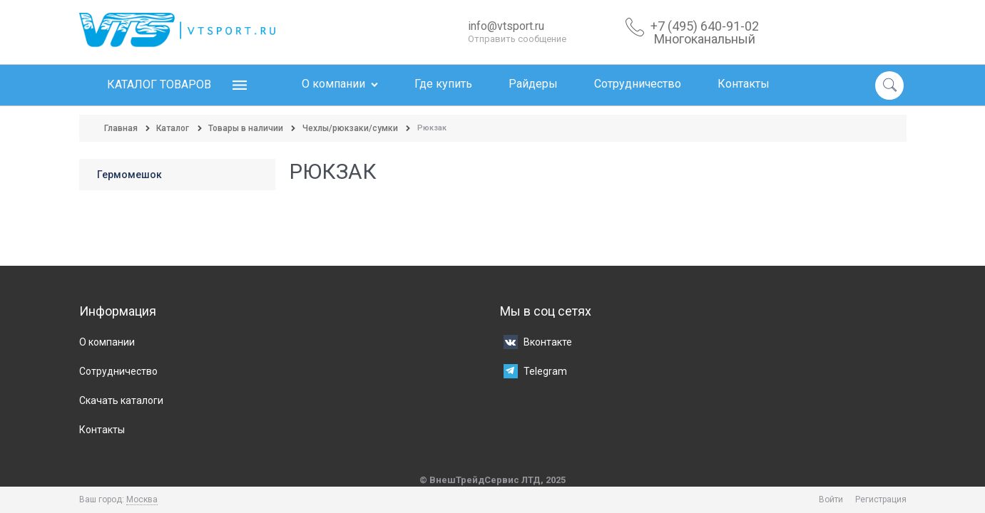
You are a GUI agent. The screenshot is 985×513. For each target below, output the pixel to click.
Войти (831, 499)
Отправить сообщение (517, 38)
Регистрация (881, 499)
